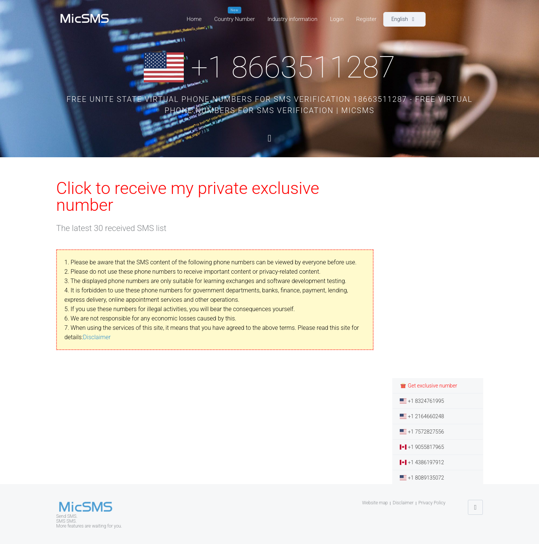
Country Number (234, 17)
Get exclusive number (428, 386)
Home (193, 19)
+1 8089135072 (422, 478)
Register (366, 19)
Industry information (292, 19)
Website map (375, 502)
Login (337, 19)
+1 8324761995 (422, 401)
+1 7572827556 (422, 432)
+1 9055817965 (422, 447)
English (402, 19)
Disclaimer (97, 337)
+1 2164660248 (422, 416)
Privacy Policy (431, 502)
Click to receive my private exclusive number (187, 196)
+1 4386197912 (422, 462)
